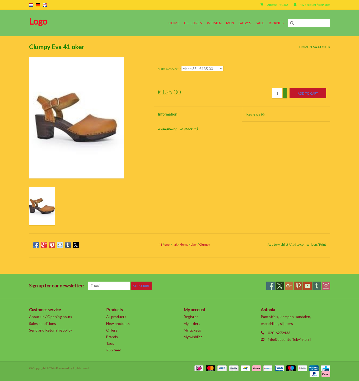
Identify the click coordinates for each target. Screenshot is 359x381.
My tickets (192, 330)
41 (160, 244)
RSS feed (113, 350)
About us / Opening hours (50, 316)
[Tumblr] (317, 286)
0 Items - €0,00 (274, 5)
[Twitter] (280, 286)
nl (31, 5)
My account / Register (311, 5)
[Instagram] (326, 286)
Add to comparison (304, 244)
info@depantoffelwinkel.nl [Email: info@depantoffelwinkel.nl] (289, 339)
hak (175, 244)
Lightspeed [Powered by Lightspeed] (81, 368)
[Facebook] (270, 286)
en (45, 5)
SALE (260, 23)
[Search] (309, 23)
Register (191, 316)
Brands (276, 23)
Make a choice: (169, 69)
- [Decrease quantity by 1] (284, 96)
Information (167, 114)
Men (230, 23)
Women (214, 23)
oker (193, 244)
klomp (184, 244)
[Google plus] (289, 286)
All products (116, 316)
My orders (192, 323)
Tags (110, 343)
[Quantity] (277, 93)
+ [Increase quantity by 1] (285, 91)
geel (167, 244)
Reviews (255, 114)
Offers (111, 330)
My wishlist (193, 336)
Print (322, 244)
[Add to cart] (308, 93)
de (38, 5)
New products (118, 323)
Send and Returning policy (50, 330)
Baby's (245, 23)
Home (174, 23)
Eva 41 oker (320, 47)
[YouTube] (307, 286)
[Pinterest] (298, 286)
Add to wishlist (278, 244)
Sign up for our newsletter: (56, 285)
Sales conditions (42, 323)
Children (193, 23)
